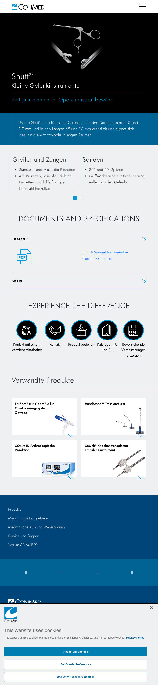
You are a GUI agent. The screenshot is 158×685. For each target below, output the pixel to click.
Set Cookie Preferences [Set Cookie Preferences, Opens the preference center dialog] (75, 664)
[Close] (151, 607)
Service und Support (23, 536)
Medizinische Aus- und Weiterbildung (36, 527)
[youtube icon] (132, 572)
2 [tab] (83, 198)
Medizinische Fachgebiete (28, 518)
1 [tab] (75, 198)
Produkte (14, 509)
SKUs (17, 281)
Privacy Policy (135, 637)
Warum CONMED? (23, 544)
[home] (28, 6)
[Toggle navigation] (142, 6)
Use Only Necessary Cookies (76, 676)
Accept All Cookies (75, 651)
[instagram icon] (61, 572)
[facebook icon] (26, 572)
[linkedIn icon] (96, 572)
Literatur (20, 239)
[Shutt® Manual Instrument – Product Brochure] (79, 257)
